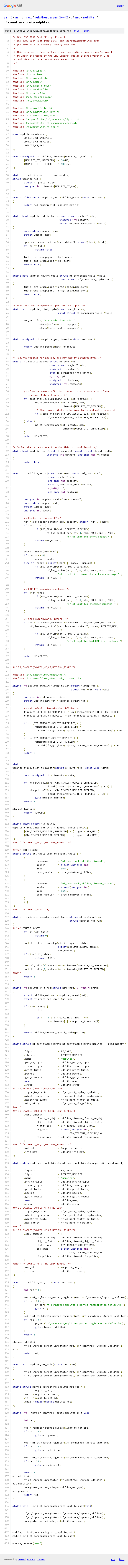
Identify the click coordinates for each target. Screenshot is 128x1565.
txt (113, 1559)
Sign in (120, 5)
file (77, 30)
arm (18, 17)
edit (86, 30)
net (77, 17)
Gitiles (21, 1559)
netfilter (89, 17)
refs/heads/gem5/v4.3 (51, 17)
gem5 (8, 17)
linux (28, 17)
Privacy (31, 1559)
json (121, 1559)
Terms (41, 1559)
